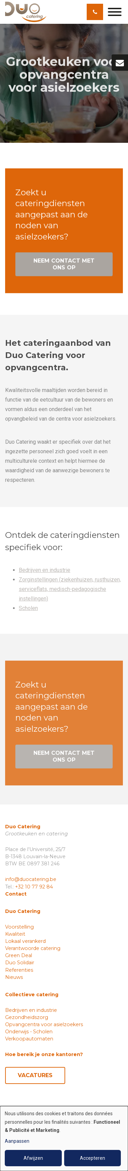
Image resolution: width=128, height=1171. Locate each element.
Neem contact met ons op (64, 264)
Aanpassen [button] (17, 1141)
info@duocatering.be (30, 879)
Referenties (19, 970)
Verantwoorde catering (32, 948)
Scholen (28, 610)
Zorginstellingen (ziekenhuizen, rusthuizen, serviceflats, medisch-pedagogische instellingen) (70, 591)
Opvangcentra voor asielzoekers (44, 1024)
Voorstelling (19, 927)
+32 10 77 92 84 (34, 887)
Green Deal (18, 955)
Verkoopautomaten (29, 1039)
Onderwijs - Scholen (29, 1032)
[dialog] (64, 1138)
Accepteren (92, 1158)
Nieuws (14, 977)
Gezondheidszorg (26, 1017)
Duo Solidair (19, 963)
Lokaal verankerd (25, 941)
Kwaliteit (15, 934)
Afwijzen (33, 1158)
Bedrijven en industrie (44, 571)
